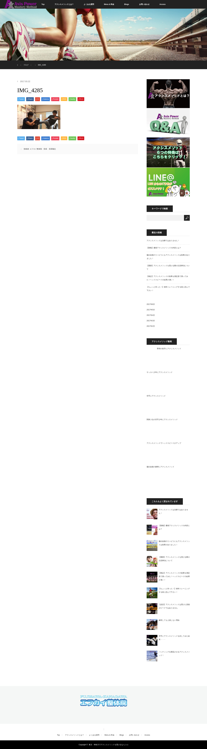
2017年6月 (151, 304)
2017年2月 (151, 326)
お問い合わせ (144, 4)
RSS (103, 729)
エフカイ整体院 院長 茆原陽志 (43, 149)
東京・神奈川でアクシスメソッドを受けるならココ (108, 745)
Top (42, 4)
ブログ (26, 65)
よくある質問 (89, 4)
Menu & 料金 (109, 4)
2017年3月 (151, 321)
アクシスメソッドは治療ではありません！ (163, 241)
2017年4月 (151, 315)
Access (163, 4)
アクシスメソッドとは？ (64, 4)
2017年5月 (151, 310)
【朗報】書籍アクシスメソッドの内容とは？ (164, 248)
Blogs (126, 4)
